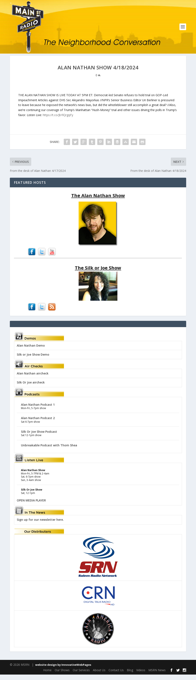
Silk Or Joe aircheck (31, 388)
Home (47, 675)
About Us (99, 675)
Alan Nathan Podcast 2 (38, 424)
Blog (130, 675)
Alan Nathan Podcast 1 (38, 410)
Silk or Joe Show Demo (33, 360)
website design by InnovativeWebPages (63, 670)
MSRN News (157, 675)
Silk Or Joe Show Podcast (39, 437)
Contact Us (116, 675)
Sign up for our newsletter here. (40, 525)
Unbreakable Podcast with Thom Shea (49, 451)
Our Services (81, 675)
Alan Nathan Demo (31, 351)
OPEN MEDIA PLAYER (31, 506)
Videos (140, 675)
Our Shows (62, 675)
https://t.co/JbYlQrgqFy (58, 120)
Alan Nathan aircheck (32, 379)
